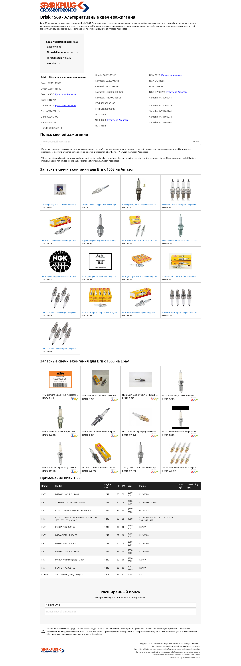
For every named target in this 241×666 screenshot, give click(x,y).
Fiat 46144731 (48, 122)
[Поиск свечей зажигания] (116, 141)
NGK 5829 (155, 75)
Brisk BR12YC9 (49, 99)
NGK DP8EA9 (156, 86)
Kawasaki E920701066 (107, 86)
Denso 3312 (47, 105)
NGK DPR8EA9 (157, 91)
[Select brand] (120, 605)
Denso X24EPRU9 (50, 111)
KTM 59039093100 (105, 103)
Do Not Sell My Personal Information (185, 657)
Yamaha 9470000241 (160, 97)
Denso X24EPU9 (49, 116)
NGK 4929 (101, 119)
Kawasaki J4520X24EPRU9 (109, 91)
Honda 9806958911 (51, 127)
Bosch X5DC (47, 94)
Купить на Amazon (65, 94)
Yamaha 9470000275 (160, 105)
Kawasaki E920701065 (107, 80)
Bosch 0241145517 (51, 88)
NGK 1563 (100, 114)
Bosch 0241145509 (51, 82)
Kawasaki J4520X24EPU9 (108, 97)
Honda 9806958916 (105, 75)
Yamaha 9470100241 (160, 111)
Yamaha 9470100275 (160, 116)
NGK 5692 (100, 125)
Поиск (196, 141)
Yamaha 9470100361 (160, 122)
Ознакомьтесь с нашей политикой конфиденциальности (176, 655)
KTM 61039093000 (105, 108)
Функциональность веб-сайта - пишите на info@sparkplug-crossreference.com (168, 652)
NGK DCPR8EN (157, 80)
